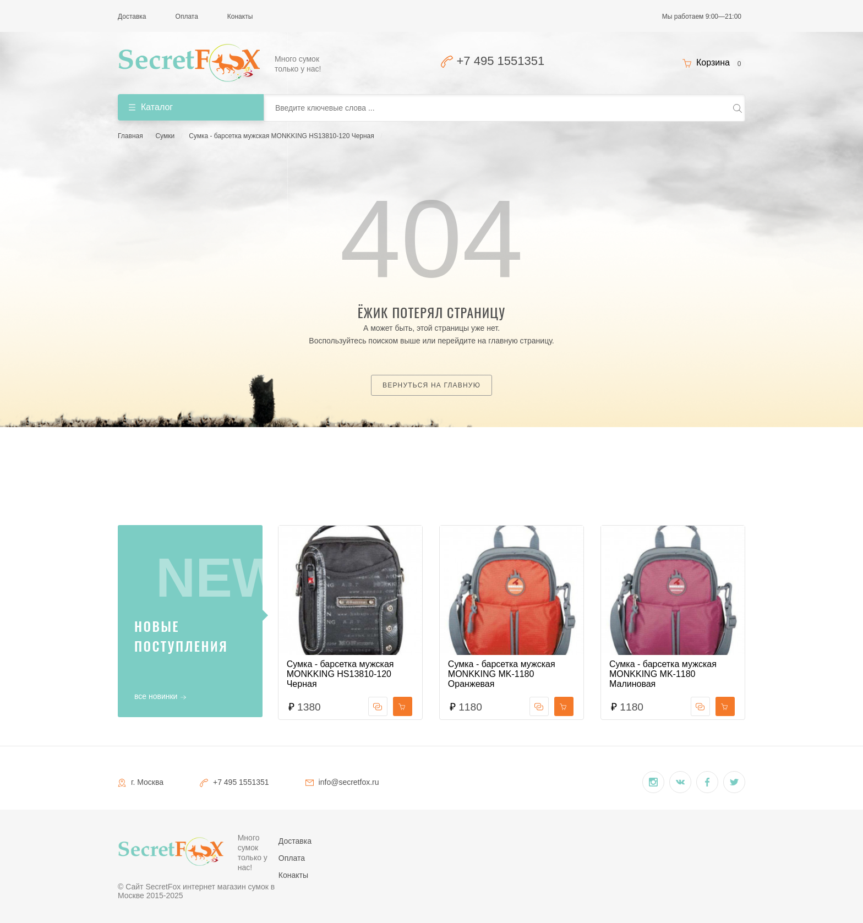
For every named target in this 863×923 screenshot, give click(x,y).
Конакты (240, 16)
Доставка (132, 16)
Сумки (164, 136)
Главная (130, 136)
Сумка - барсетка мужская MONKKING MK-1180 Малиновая (663, 674)
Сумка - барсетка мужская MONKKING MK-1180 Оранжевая (501, 674)
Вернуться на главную (431, 385)
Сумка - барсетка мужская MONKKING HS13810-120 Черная (281, 136)
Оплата (187, 16)
